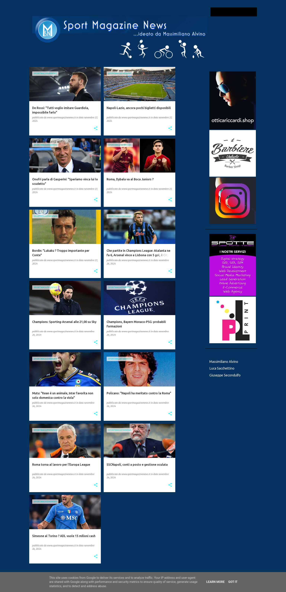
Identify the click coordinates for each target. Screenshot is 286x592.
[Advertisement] (190, 123)
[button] (95, 128)
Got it (232, 582)
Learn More (215, 582)
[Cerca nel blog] (237, 11)
